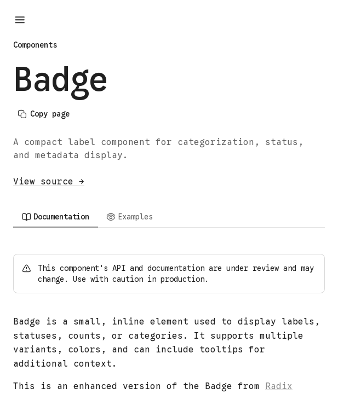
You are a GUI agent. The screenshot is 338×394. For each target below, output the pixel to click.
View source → (48, 181)
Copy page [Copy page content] (44, 114)
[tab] (55, 217)
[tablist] (169, 217)
